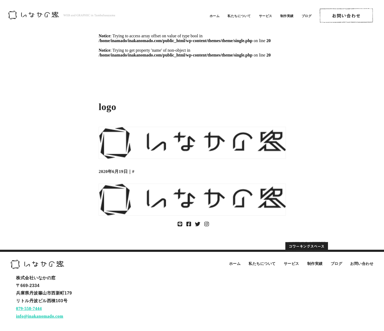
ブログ (307, 16)
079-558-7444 (29, 308)
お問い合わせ (361, 263)
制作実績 (287, 16)
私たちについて (239, 16)
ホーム (215, 16)
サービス (265, 16)
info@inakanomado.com (39, 316)
